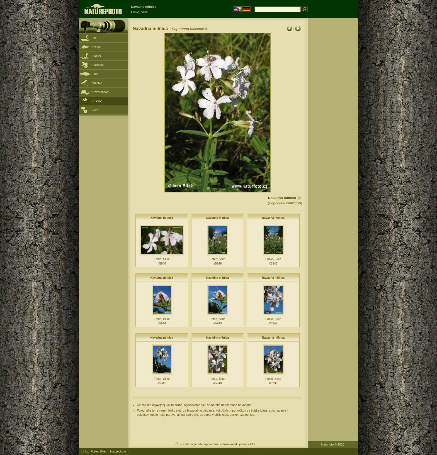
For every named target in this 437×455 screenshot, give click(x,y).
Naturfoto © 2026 (332, 444)
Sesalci (96, 46)
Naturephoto (118, 451)
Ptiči (94, 38)
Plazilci (96, 56)
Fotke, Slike (98, 451)
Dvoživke (97, 65)
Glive (94, 110)
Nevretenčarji (100, 92)
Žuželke (96, 83)
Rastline (96, 101)
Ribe (94, 73)
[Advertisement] (332, 107)
